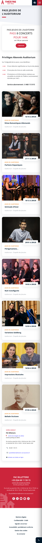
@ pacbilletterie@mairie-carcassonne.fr (21, 493)
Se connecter (21, 534)
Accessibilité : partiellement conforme (21, 527)
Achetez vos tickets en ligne (15, 457)
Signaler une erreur (21, 524)
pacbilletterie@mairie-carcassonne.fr (19, 452)
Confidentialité (18, 520)
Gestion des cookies (21, 530)
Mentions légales (21, 517)
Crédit (26, 520)
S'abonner (21, 45)
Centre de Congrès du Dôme (16, 436)
